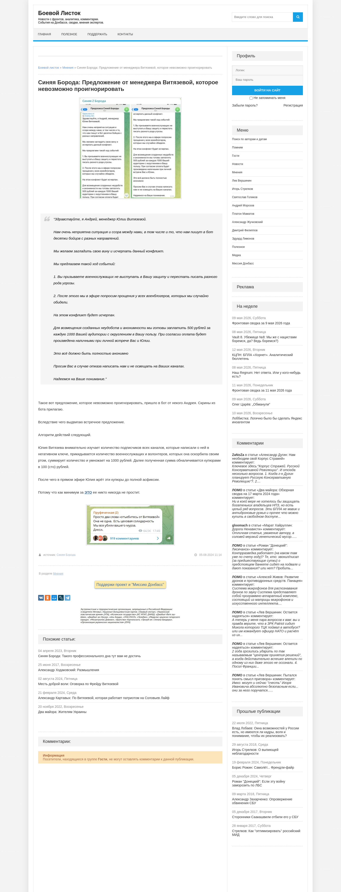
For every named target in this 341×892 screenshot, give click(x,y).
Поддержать (97, 34)
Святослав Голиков (244, 197)
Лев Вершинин (241, 180)
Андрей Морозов (243, 205)
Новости (237, 164)
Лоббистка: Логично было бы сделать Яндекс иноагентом (267, 420)
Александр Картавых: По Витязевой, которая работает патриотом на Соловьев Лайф (103, 698)
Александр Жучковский (247, 222)
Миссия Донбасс (243, 263)
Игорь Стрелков (242, 189)
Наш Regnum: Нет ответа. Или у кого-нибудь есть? (266, 374)
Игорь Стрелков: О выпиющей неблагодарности (255, 751)
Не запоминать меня (269, 98)
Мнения (67, 67)
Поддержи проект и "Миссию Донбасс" (130, 585)
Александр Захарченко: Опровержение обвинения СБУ (262, 801)
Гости (235, 155)
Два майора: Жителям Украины (62, 712)
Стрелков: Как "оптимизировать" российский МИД (266, 833)
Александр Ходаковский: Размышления (68, 670)
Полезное (69, 34)
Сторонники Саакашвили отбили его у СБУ (265, 817)
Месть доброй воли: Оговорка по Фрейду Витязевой (78, 684)
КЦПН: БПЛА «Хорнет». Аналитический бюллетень (262, 357)
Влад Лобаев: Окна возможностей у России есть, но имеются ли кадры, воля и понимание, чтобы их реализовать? (265, 732)
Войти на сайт (267, 90)
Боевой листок (48, 67)
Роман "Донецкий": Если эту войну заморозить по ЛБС (258, 783)
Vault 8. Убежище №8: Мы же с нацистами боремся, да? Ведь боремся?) (264, 339)
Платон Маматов (243, 213)
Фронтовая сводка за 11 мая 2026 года (262, 390)
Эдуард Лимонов (243, 238)
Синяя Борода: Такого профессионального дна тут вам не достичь (89, 656)
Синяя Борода (66, 555)
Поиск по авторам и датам (249, 139)
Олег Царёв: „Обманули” (251, 404)
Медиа (236, 255)
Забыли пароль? (245, 105)
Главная (44, 34)
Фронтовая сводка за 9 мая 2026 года (261, 323)
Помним (237, 147)
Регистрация (293, 105)
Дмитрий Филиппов (245, 230)
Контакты (125, 34)
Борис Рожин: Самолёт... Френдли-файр (263, 767)
